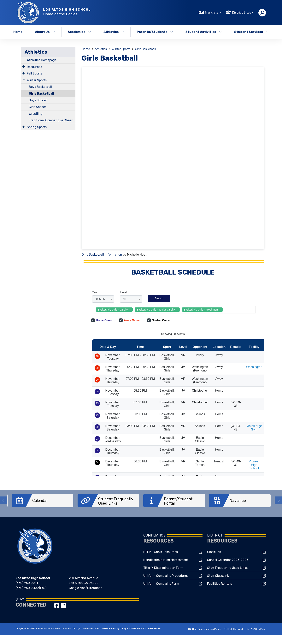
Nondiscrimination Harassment (165, 559)
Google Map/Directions (85, 588)
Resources (34, 67)
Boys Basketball (40, 87)
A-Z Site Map (256, 628)
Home (17, 32)
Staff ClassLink (218, 575)
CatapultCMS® (128, 628)
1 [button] (138, 510)
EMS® (142, 628)
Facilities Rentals (219, 583)
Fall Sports (34, 73)
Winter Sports (37, 80)
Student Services (251, 32)
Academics (79, 32)
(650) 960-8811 (27, 583)
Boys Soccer (38, 100)
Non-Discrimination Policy (204, 628)
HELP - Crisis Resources (160, 552)
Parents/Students (155, 32)
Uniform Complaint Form (161, 583)
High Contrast (235, 628)
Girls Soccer (37, 107)
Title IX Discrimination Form (163, 567)
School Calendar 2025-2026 (227, 559)
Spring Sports (37, 127)
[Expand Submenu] (23, 66)
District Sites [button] (241, 12)
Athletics (113, 32)
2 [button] (144, 510)
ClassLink (214, 552)
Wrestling (36, 114)
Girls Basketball (41, 93)
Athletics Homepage (41, 60)
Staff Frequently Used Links (227, 567)
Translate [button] (212, 12)
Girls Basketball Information (102, 254)
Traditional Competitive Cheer (51, 120)
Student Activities (203, 32)
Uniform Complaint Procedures (165, 575)
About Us (45, 32)
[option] (42, 500)
